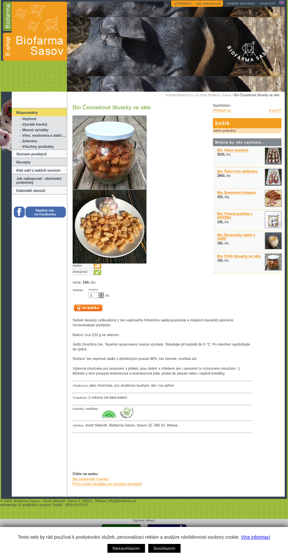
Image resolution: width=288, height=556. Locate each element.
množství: (93, 289)
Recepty (23, 162)
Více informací (255, 537)
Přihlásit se (222, 110)
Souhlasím (164, 548)
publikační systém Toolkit (42, 505)
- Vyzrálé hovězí (33, 124)
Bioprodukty (27, 113)
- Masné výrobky (34, 130)
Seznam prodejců (31, 154)
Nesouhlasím (126, 548)
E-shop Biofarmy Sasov (214, 95)
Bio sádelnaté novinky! (90, 479)
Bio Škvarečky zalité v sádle (236, 236)
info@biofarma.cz (122, 501)
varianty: (78, 290)
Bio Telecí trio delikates (237, 171)
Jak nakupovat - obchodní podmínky (38, 180)
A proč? (275, 110)
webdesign (9, 505)
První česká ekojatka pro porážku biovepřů (106, 484)
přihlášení (183, 3)
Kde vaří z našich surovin (38, 170)
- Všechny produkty (37, 146)
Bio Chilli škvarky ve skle (239, 256)
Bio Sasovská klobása (236, 192)
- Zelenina (28, 141)
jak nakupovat (209, 3)
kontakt (268, 3)
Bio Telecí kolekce (232, 150)
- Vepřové (28, 119)
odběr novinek (241, 3)
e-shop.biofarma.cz (180, 95)
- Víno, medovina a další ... (43, 135)
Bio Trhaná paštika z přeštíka (234, 215)
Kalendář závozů (30, 191)
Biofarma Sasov (27, 501)
